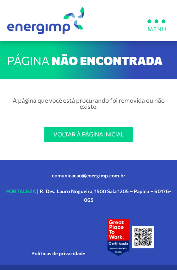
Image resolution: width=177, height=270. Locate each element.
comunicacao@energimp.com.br (88, 175)
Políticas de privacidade (58, 253)
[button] (156, 21)
